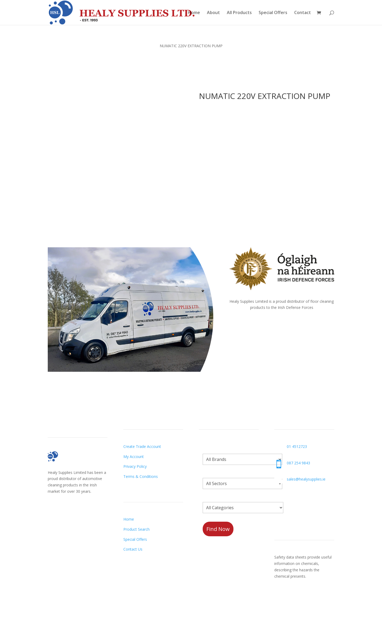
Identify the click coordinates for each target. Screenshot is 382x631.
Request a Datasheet (293, 598)
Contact (302, 13)
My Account (133, 456)
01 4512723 (297, 446)
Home (194, 13)
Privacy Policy (135, 466)
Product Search (136, 529)
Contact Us (132, 549)
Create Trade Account (142, 446)
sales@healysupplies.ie (306, 479)
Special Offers (273, 13)
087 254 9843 (298, 462)
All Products (239, 13)
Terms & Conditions (140, 476)
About (213, 13)
